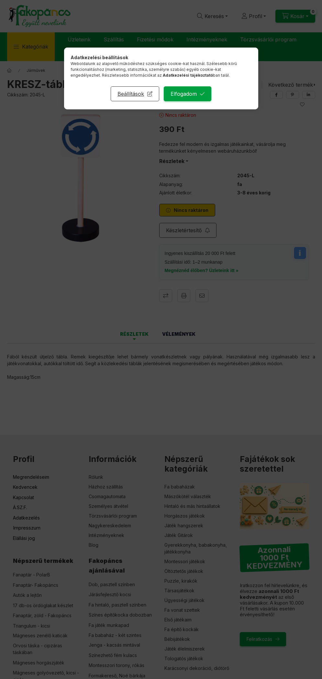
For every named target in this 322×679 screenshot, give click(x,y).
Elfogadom (184, 94)
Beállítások (130, 94)
